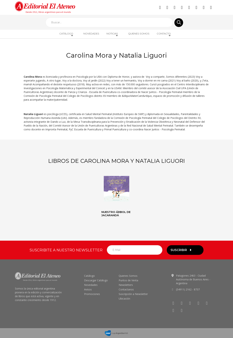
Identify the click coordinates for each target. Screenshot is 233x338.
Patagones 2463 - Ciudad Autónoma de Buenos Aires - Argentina (193, 279)
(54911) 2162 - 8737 (188, 289)
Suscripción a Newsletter (133, 294)
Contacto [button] (164, 34)
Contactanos (126, 289)
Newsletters (126, 285)
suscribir (181, 250)
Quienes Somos (138, 33)
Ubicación (124, 298)
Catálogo (89, 275)
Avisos (88, 289)
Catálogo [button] (66, 34)
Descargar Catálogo (96, 280)
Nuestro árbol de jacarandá (116, 213)
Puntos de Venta (128, 280)
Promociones (92, 294)
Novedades (91, 33)
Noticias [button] (112, 34)
